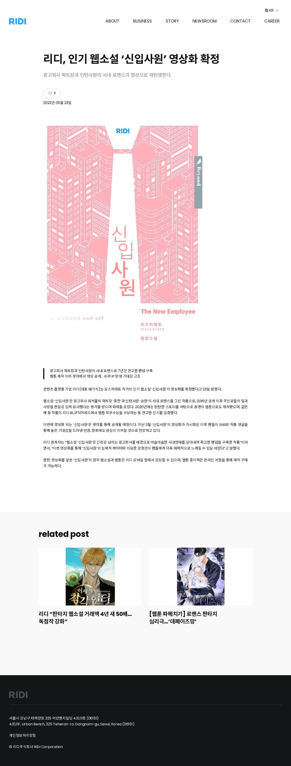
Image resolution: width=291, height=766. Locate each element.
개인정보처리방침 (22, 735)
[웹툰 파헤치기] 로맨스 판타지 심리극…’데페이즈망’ (183, 617)
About (112, 21)
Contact (240, 21)
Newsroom (205, 21)
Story (172, 21)
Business (142, 21)
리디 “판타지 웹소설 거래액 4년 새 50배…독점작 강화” (85, 617)
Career (272, 21)
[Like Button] (52, 93)
